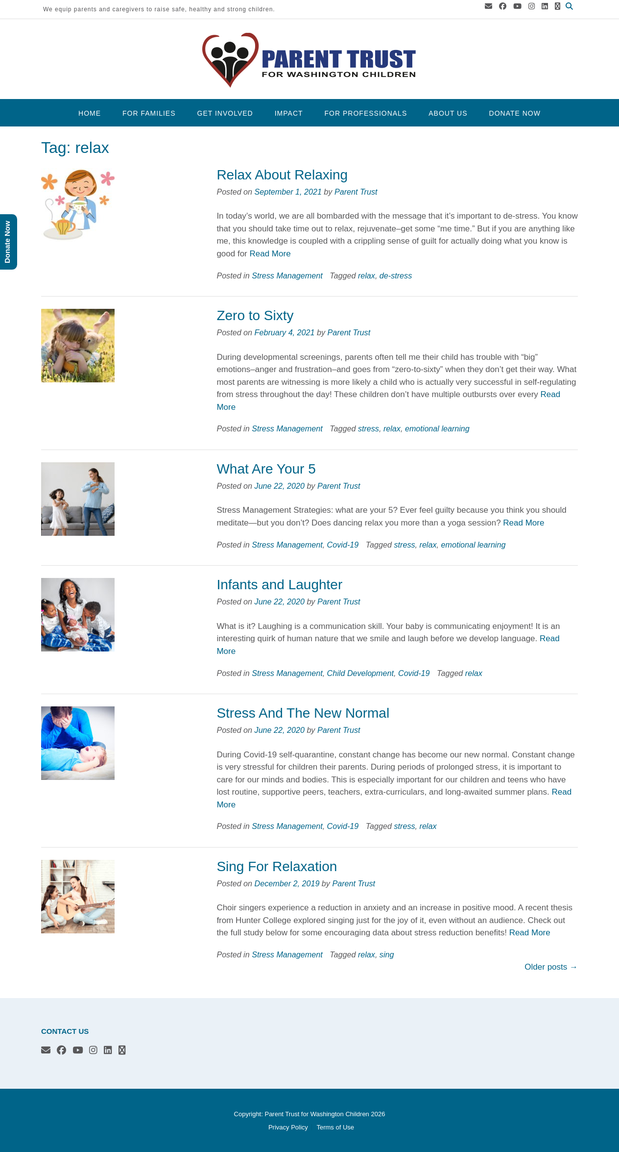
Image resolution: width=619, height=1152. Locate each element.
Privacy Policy (288, 1127)
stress (368, 428)
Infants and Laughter (279, 584)
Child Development (360, 673)
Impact (289, 113)
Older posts (551, 967)
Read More (269, 253)
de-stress (396, 275)
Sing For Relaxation (276, 866)
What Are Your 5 (265, 468)
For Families (148, 113)
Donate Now (515, 113)
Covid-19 (343, 544)
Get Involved (225, 113)
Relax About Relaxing (282, 174)
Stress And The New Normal (302, 713)
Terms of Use (335, 1127)
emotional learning (437, 428)
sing (387, 954)
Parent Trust (356, 191)
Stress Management (287, 275)
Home (89, 113)
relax (366, 275)
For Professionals (366, 113)
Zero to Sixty (254, 315)
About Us (448, 113)
